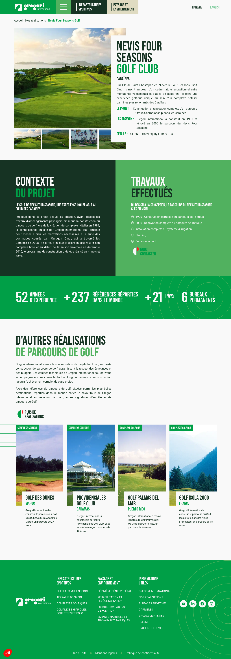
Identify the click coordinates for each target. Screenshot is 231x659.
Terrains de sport (69, 597)
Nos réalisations (35, 20)
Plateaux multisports (72, 591)
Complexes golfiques (72, 603)
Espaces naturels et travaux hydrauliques (114, 618)
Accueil (18, 20)
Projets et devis (150, 628)
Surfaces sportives (153, 603)
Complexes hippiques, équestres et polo (72, 611)
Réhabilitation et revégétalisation (110, 599)
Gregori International (155, 591)
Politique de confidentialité (143, 653)
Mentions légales (106, 653)
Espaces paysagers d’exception (111, 608)
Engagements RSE (151, 615)
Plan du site (78, 653)
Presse (144, 622)
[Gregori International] (32, 7)
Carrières (146, 609)
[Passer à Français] (196, 8)
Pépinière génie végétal (115, 591)
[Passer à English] (215, 8)
